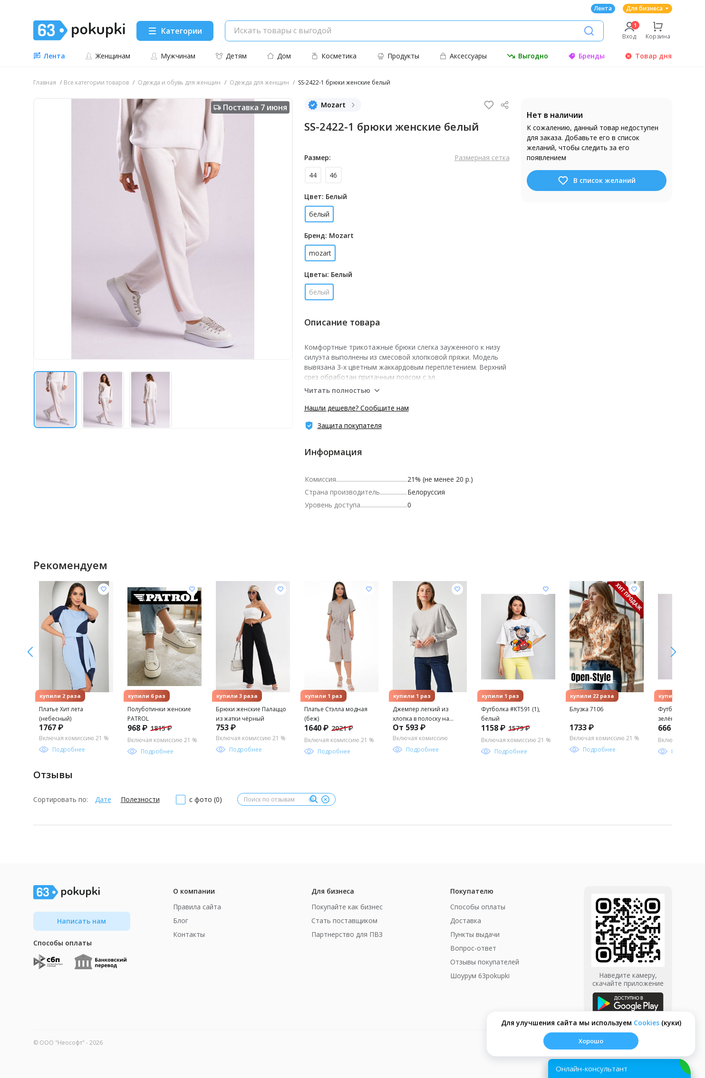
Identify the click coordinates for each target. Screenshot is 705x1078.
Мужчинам (172, 55)
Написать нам (81, 920)
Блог (180, 920)
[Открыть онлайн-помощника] (619, 1068)
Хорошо (591, 1041)
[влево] (673, 652)
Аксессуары (463, 55)
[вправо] (30, 652)
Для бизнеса (647, 8)
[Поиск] (589, 31)
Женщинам (107, 55)
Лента (603, 8)
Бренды (586, 55)
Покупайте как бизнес (347, 906)
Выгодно (527, 55)
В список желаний (596, 180)
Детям (231, 55)
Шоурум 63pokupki (480, 975)
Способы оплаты (477, 906)
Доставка (465, 920)
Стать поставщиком (344, 920)
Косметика (334, 55)
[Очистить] (325, 799)
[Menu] (174, 31)
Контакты (189, 934)
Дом (279, 55)
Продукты (398, 55)
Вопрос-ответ (473, 948)
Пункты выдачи (475, 934)
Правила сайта (197, 906)
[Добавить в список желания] (103, 589)
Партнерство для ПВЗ (347, 934)
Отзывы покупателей (484, 961)
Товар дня (648, 55)
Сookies (646, 1022)
